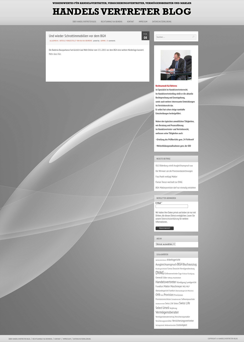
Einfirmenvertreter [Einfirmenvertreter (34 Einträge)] (171, 273)
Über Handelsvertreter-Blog (84, 21)
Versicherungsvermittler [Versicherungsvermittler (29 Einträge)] (164, 321)
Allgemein (54, 41)
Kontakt (130, 21)
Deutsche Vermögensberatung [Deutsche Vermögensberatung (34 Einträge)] (184, 268)
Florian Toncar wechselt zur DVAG (169, 182)
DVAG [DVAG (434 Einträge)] (160, 273)
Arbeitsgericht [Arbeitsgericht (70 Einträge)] (173, 259)
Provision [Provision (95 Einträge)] (169, 295)
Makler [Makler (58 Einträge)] (167, 286)
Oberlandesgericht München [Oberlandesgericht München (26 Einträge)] (185, 291)
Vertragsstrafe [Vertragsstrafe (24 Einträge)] (160, 325)
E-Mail (159, 203)
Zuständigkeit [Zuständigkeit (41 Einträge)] (181, 325)
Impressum (143, 21)
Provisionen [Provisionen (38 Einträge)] (178, 294)
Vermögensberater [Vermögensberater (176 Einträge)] (167, 312)
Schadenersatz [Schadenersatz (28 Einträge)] (176, 299)
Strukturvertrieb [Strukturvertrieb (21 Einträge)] (160, 304)
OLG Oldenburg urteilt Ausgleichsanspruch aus (174, 165)
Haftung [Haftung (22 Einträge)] (170, 278)
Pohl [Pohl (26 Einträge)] (162, 295)
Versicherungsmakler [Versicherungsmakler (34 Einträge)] (182, 316)
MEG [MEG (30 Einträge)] (184, 286)
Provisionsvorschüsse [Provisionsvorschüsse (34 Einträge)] (163, 299)
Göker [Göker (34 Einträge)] (165, 277)
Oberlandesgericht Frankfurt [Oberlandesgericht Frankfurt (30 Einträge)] (165, 290)
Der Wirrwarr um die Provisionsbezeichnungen (174, 171)
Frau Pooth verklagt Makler (166, 176)
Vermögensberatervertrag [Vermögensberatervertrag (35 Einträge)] (165, 316)
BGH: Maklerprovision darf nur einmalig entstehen (176, 187)
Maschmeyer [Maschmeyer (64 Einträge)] (176, 286)
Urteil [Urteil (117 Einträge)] (166, 308)
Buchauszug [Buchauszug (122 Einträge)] (190, 264)
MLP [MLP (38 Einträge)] (188, 286)
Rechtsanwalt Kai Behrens (111, 21)
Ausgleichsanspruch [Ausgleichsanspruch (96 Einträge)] (166, 264)
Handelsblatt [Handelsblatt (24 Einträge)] (177, 277)
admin (103, 41)
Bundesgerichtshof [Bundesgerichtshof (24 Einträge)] (161, 268)
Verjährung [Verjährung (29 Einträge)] (173, 308)
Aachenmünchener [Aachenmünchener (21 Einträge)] (161, 260)
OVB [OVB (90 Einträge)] (158, 295)
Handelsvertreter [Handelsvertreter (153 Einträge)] (166, 282)
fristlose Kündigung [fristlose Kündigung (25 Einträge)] (188, 273)
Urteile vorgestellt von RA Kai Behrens (76, 41)
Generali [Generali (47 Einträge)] (159, 277)
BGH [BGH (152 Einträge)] (180, 264)
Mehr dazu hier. (55, 53)
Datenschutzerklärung (161, 21)
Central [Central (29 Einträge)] (170, 268)
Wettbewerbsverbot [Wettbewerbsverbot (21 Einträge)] (170, 325)
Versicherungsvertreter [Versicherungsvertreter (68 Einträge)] (183, 320)
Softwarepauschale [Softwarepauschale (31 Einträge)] (188, 299)
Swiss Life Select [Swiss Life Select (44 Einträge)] (172, 303)
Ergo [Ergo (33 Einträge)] (180, 273)
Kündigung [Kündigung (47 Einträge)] (181, 282)
